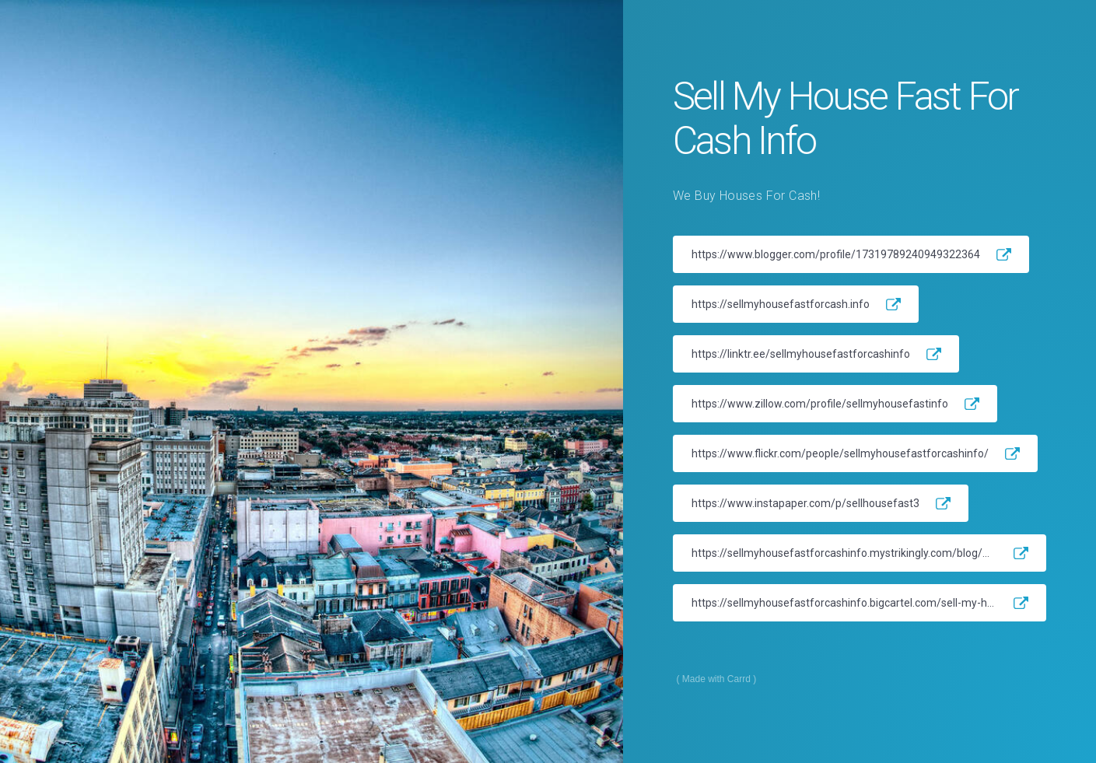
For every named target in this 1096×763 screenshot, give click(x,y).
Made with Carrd (716, 679)
